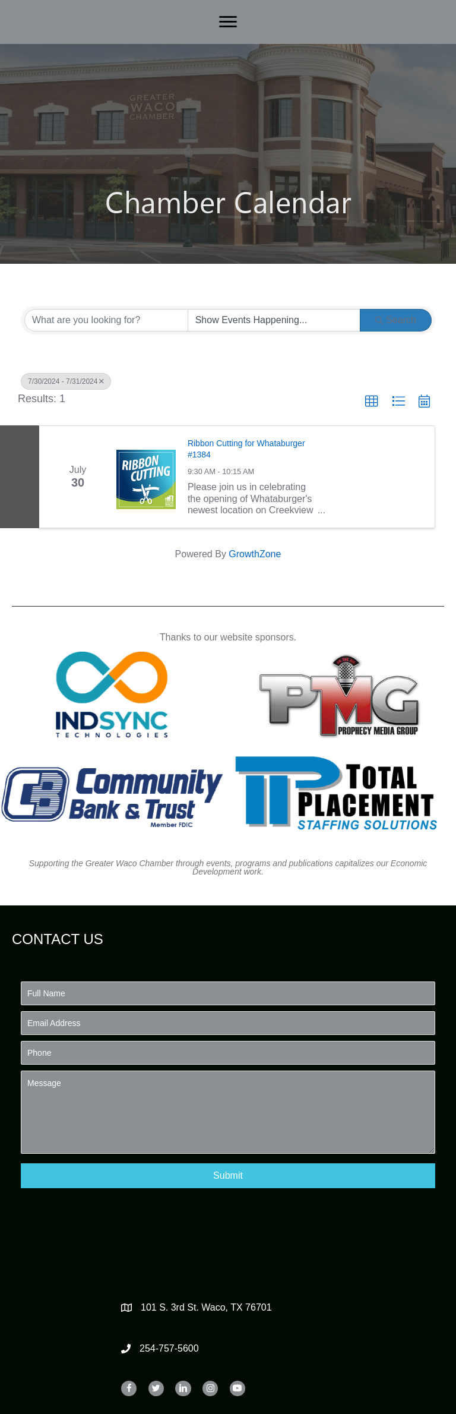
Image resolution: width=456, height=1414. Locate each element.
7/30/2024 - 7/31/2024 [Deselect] (66, 381)
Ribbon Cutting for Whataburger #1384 (246, 449)
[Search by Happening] (274, 320)
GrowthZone (255, 554)
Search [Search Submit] (395, 320)
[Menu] (228, 22)
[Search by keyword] (106, 320)
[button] (372, 402)
